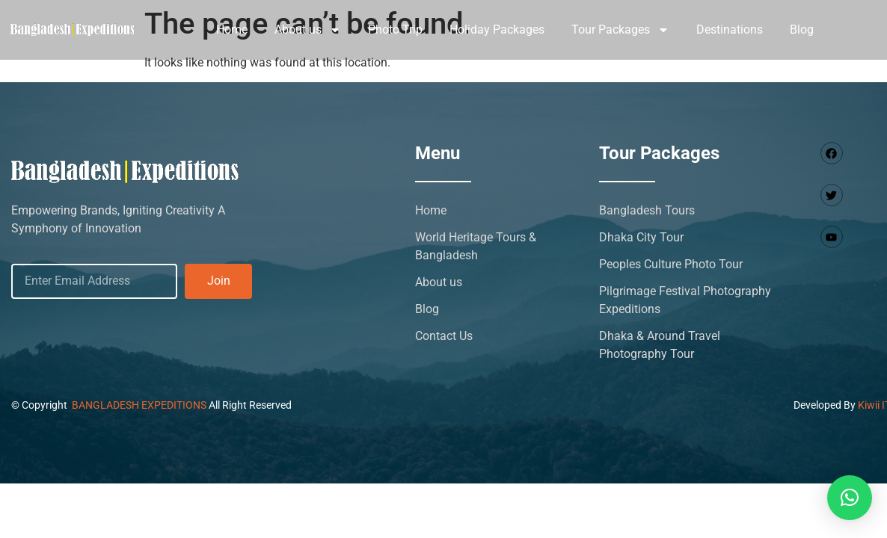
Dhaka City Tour (641, 237)
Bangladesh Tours (647, 210)
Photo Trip (395, 29)
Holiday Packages (496, 29)
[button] (849, 497)
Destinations (729, 29)
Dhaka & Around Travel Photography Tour (659, 345)
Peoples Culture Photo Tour (671, 264)
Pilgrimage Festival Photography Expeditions (685, 300)
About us (307, 29)
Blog (802, 29)
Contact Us (444, 336)
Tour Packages (620, 29)
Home (232, 29)
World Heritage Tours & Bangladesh (475, 246)
